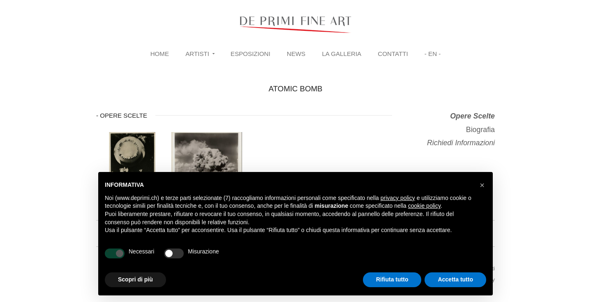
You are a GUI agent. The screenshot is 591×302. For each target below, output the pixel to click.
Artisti (197, 53)
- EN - (433, 53)
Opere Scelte (472, 116)
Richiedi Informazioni (461, 143)
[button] (482, 185)
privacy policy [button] (398, 198)
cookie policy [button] (424, 205)
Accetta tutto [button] (455, 279)
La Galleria (341, 53)
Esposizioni (250, 53)
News (296, 53)
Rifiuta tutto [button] (392, 279)
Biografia (480, 129)
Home (159, 53)
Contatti (393, 53)
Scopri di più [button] (135, 279)
